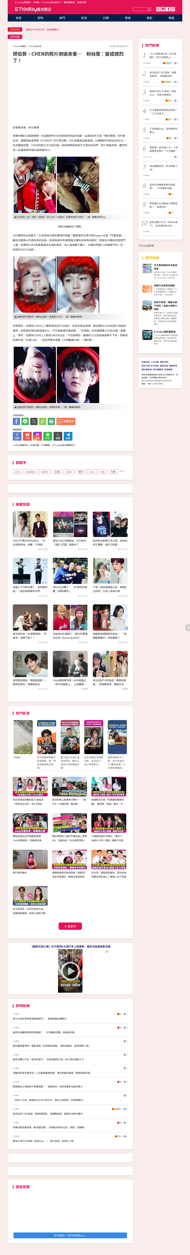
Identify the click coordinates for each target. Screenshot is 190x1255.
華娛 (128, 18)
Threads (158, 9)
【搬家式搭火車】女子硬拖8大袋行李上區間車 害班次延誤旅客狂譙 (70, 946)
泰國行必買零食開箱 (164, 285)
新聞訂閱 (81, 2)
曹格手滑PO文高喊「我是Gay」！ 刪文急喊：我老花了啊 (43, 1141)
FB (168, 9)
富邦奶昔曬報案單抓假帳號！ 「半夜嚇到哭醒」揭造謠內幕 (43, 1032)
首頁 (19, 18)
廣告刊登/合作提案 (150, 365)
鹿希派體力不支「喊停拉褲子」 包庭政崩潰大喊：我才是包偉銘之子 (48, 1059)
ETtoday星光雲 (33, 9)
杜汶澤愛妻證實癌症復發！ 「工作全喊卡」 (164, 111)
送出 (149, 9)
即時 (40, 18)
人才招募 (155, 361)
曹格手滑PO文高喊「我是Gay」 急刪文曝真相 (163, 92)
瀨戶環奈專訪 (20, 872)
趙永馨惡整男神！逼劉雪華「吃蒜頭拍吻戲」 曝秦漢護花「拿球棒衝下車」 (52, 1045)
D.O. (91, 472)
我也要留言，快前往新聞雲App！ (70, 1235)
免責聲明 (168, 369)
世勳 (113, 472)
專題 (171, 18)
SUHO (44, 472)
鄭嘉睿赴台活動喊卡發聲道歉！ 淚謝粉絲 (163, 205)
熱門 (62, 18)
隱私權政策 (147, 369)
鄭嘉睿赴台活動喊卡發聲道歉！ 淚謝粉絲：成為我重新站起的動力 (48, 1086)
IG (173, 9)
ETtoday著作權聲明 (63, 445)
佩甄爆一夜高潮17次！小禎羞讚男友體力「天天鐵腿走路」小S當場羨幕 (164, 149)
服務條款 (173, 365)
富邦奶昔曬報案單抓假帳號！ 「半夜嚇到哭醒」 (162, 186)
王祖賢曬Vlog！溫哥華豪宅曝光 (164, 130)
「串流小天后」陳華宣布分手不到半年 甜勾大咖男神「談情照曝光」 (49, 1100)
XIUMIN (30, 472)
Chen (69, 472)
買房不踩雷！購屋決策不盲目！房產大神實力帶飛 (165, 305)
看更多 (72, 926)
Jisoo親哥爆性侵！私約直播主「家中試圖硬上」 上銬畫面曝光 (69, 684)
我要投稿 (146, 361)
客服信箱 (164, 365)
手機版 (36, 2)
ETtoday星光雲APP (51, 2)
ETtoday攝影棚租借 (165, 331)
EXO (17, 472)
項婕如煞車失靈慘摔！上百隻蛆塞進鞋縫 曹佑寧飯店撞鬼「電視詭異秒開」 (52, 1073)
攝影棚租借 (69, 2)
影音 (84, 18)
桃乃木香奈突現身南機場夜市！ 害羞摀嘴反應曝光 (39, 1018)
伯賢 (57, 472)
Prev (17, 740)
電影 (149, 18)
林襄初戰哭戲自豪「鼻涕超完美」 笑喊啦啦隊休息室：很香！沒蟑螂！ (49, 1127)
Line (163, 9)
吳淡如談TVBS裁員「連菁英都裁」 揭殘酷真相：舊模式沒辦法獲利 (109, 684)
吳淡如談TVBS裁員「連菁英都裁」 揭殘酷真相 (163, 74)
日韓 (106, 18)
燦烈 (80, 472)
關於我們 (164, 361)
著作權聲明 (158, 369)
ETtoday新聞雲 (22, 2)
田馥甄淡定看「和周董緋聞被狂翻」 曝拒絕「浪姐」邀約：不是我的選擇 (108, 804)
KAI (102, 472)
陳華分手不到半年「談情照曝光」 (43, 29)
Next (123, 740)
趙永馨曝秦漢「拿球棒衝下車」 (163, 167)
